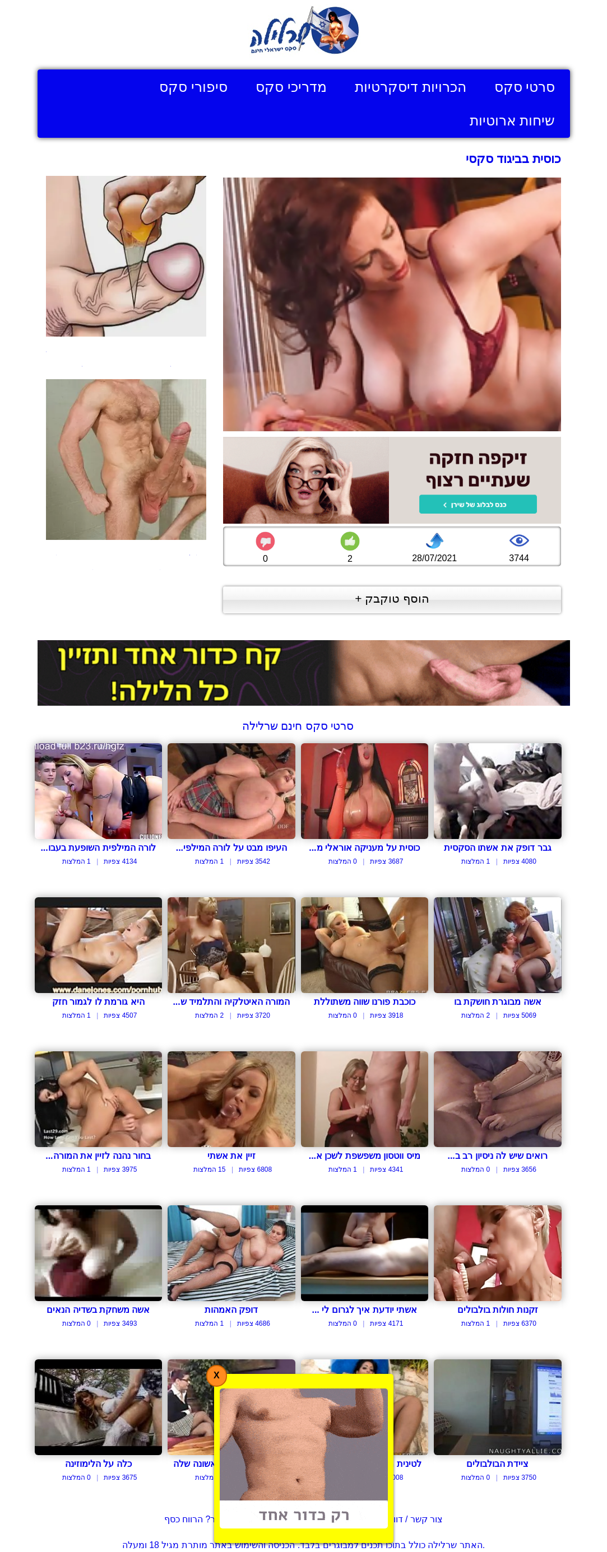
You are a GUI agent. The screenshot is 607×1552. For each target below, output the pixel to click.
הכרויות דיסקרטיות (410, 87)
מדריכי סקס (291, 87)
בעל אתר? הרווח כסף (205, 1519)
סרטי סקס (524, 87)
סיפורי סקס (193, 87)
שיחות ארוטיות (512, 120)
